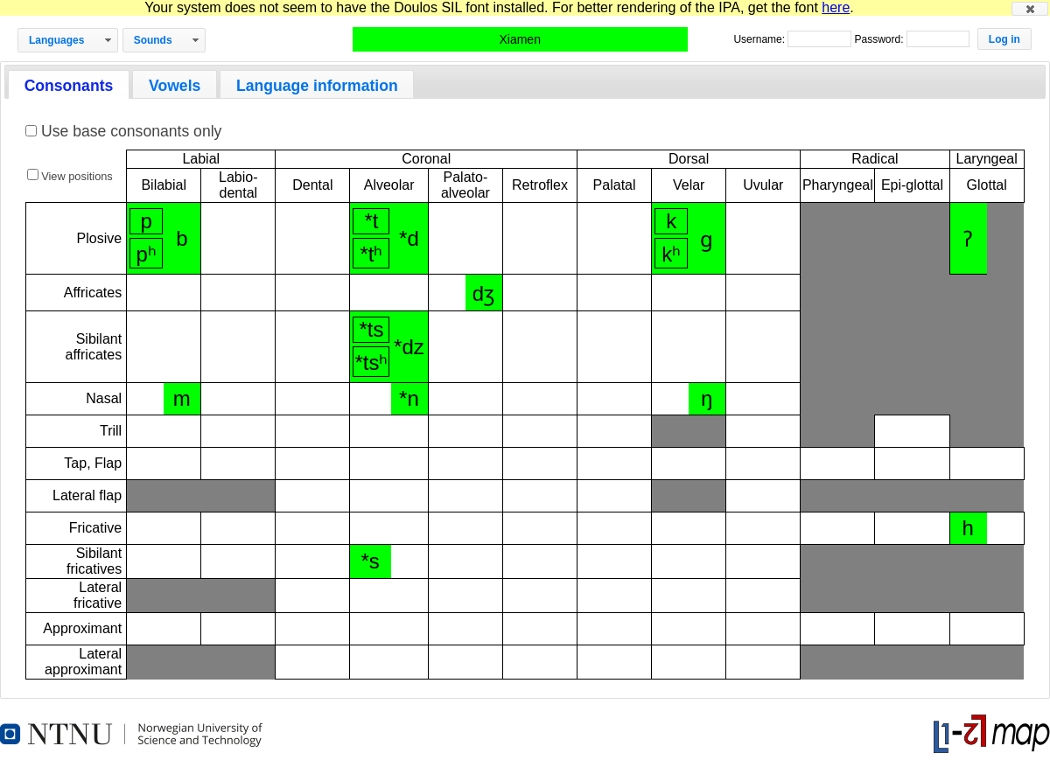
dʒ (483, 293)
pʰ (146, 254)
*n (409, 398)
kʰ (671, 254)
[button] (1030, 9)
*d (409, 238)
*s (370, 561)
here (836, 7)
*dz (409, 347)
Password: (880, 39)
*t (371, 221)
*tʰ (371, 254)
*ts (371, 329)
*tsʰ (371, 362)
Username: (760, 39)
